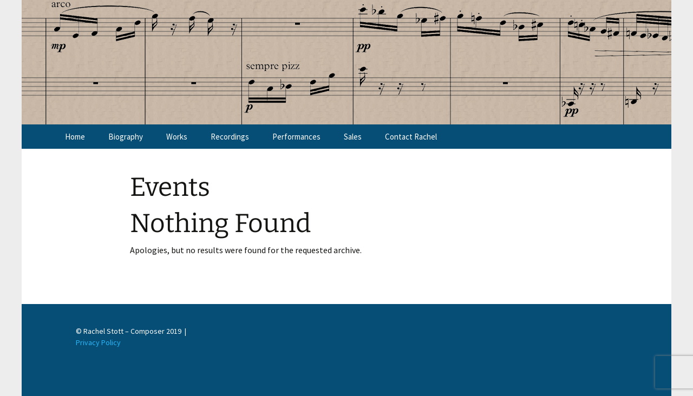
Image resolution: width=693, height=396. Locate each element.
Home (75, 136)
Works (176, 136)
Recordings (230, 136)
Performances (296, 136)
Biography (125, 136)
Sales (353, 136)
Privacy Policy (98, 342)
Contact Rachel (411, 136)
